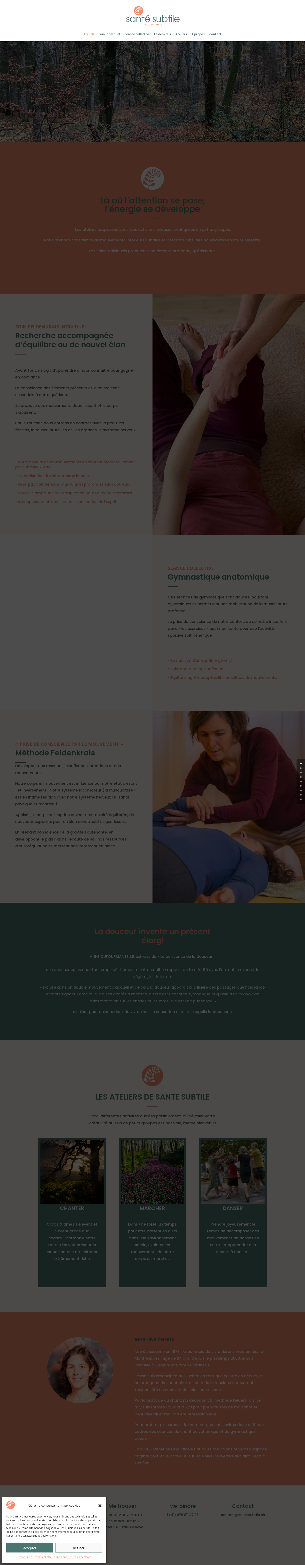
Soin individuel (109, 34)
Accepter (29, 1548)
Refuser (79, 1548)
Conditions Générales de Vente (72, 1557)
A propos (198, 34)
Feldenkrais (162, 34)
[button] (100, 1505)
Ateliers (181, 34)
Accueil (89, 34)
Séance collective (137, 34)
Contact (215, 34)
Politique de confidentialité (35, 1557)
